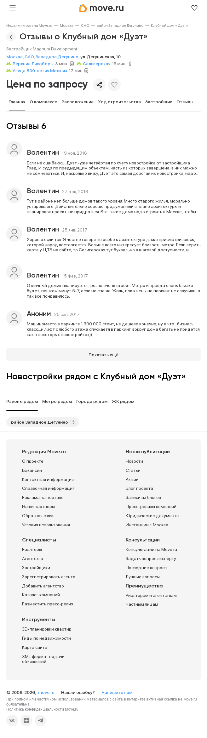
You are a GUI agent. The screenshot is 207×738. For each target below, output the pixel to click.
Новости (134, 461)
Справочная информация (48, 488)
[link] (29, 25)
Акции (132, 479)
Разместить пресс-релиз (47, 603)
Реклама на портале (43, 497)
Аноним (39, 314)
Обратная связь (38, 515)
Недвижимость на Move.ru (29, 25)
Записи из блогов (143, 497)
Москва (66, 25)
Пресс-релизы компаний (151, 506)
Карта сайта (34, 647)
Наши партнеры (38, 506)
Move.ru (190, 699)
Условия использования (46, 524)
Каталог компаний (41, 594)
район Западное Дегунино (120, 25)
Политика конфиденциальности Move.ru (42, 709)
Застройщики (36, 567)
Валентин (43, 152)
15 (72, 422)
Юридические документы (152, 515)
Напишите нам (116, 692)
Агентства (32, 558)
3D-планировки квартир (47, 629)
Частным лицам (142, 604)
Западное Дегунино (57, 56)
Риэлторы (32, 549)
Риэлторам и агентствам (151, 595)
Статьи (133, 470)
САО (85, 25)
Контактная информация (48, 479)
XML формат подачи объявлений (43, 659)
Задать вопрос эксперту (151, 558)
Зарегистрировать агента (48, 576)
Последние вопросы (146, 567)
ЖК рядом (123, 401)
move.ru (46, 692)
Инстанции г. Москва (147, 524)
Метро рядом (57, 401)
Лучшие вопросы (143, 576)
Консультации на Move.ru (151, 549)
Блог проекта (139, 488)
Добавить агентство (43, 585)
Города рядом (91, 401)
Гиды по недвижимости (46, 638)
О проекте (32, 461)
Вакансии (32, 470)
